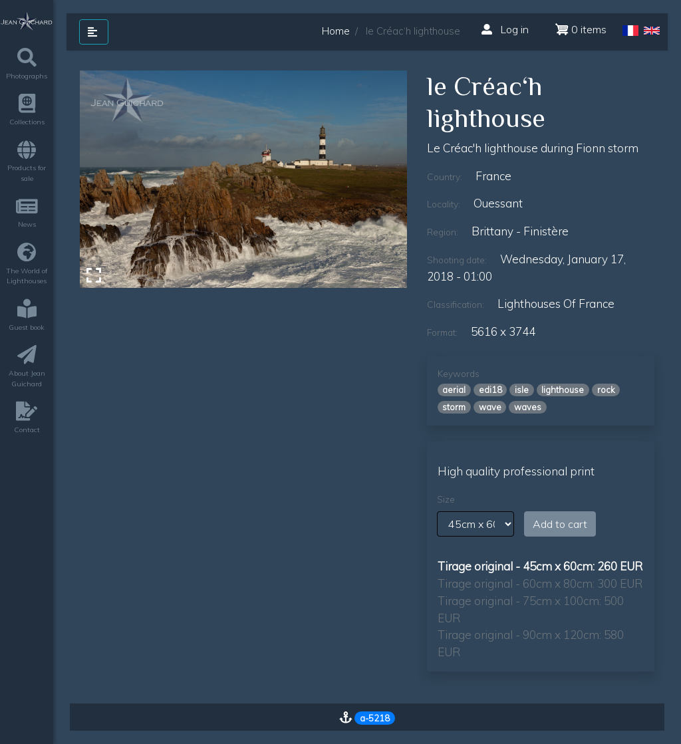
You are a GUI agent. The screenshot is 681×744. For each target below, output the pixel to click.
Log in (505, 29)
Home (336, 31)
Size (446, 499)
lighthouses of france (555, 303)
